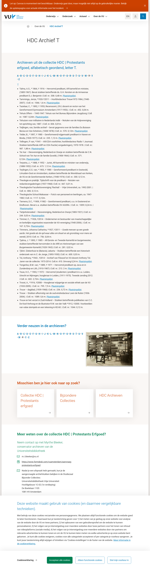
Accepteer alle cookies (59, 560)
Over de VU (40, 26)
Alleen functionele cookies (90, 560)
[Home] (28, 26)
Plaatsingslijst (69, 95)
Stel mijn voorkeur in (119, 560)
